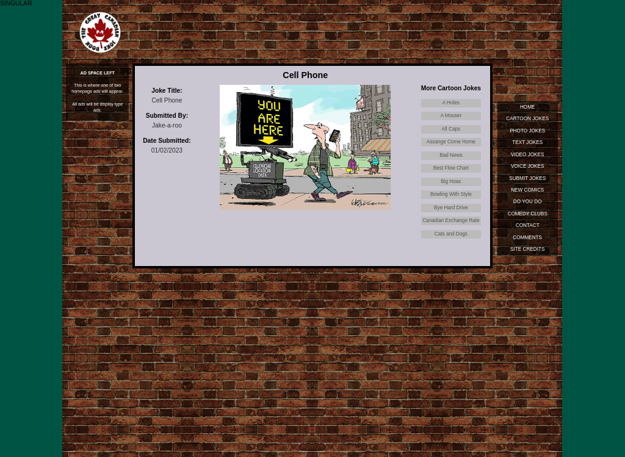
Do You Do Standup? (527, 203)
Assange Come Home (451, 142)
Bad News (450, 155)
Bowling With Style (451, 194)
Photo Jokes (527, 131)
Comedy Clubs (527, 214)
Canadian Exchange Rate (450, 220)
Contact (528, 225)
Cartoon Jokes (527, 118)
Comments (527, 237)
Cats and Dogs (451, 234)
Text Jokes (527, 142)
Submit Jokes (527, 178)
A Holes (451, 103)
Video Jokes (527, 154)
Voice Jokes (527, 166)
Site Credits (527, 249)
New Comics (527, 190)
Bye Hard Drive (451, 208)
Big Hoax (451, 181)
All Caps (451, 129)
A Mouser (451, 115)
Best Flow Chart (451, 168)
